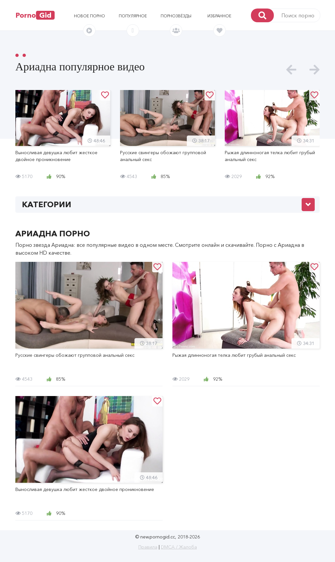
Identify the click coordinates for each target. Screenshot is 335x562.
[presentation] (291, 70)
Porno (35, 15)
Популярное (133, 15)
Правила (147, 547)
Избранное (219, 15)
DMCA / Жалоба (179, 547)
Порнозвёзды (176, 15)
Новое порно (89, 15)
